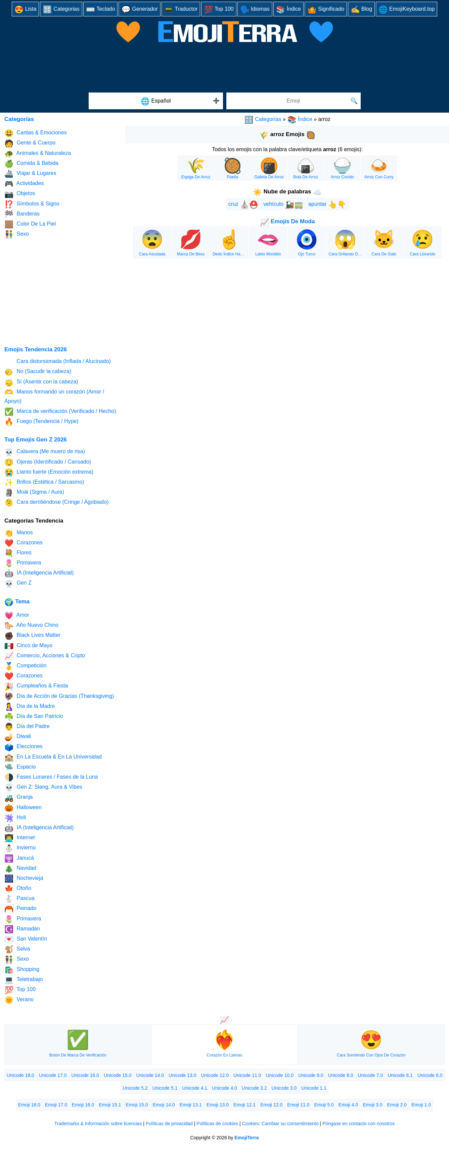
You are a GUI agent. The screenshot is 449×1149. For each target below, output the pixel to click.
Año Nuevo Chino (31, 625)
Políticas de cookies (217, 1123)
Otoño (17, 889)
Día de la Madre (29, 707)
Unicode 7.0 (370, 1075)
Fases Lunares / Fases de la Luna (51, 777)
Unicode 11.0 (247, 1075)
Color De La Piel (30, 224)
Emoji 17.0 (56, 1104)
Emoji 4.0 (348, 1104)
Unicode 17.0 (53, 1075)
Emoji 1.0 (421, 1104)
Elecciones (23, 747)
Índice (288, 9)
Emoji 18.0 (29, 1104)
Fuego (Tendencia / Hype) (41, 422)
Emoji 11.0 (298, 1104)
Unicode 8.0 (340, 1075)
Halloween (23, 808)
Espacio (20, 767)
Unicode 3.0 (284, 1088)
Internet (19, 838)
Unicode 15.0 (118, 1075)
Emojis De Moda (287, 221)
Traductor (180, 9)
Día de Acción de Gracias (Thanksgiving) (59, 696)
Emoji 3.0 (372, 1104)
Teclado (100, 9)
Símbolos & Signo (31, 204)
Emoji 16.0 (83, 1104)
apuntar (327, 204)
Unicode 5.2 (135, 1088)
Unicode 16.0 (85, 1075)
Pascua (19, 899)
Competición (25, 666)
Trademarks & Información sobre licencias (98, 1123)
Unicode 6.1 (400, 1075)
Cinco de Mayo (28, 646)
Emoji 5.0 (323, 1104)
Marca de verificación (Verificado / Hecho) (60, 412)
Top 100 (219, 9)
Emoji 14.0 (164, 1104)
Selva (17, 949)
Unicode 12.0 (215, 1075)
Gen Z (18, 584)
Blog (361, 9)
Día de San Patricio (33, 717)
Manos (18, 533)
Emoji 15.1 (110, 1104)
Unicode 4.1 (194, 1088)
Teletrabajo (23, 980)
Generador (139, 9)
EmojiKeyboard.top (406, 9)
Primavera (22, 563)
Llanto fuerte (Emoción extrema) (48, 472)
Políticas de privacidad (169, 1123)
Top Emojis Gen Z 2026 (35, 439)
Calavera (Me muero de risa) (44, 452)
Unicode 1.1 (313, 1088)
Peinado (20, 909)
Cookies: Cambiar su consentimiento (280, 1123)
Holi (15, 818)
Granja (18, 798)
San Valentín (25, 939)
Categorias (61, 9)
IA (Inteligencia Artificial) (39, 573)
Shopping (21, 970)
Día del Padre (26, 727)
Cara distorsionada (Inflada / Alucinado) (57, 362)
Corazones (23, 543)
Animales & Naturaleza (37, 153)
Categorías (262, 119)
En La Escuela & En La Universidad (53, 757)
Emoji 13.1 (191, 1104)
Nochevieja (23, 878)
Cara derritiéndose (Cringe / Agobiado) (56, 503)
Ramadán (22, 929)
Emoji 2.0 (397, 1104)
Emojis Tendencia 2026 (35, 349)
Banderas (22, 214)
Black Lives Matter (32, 636)
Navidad (20, 868)
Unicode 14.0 (150, 1075)
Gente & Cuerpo (29, 143)
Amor (16, 615)
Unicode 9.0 (310, 1075)
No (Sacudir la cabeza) (37, 372)
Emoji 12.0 (271, 1104)
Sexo (16, 234)
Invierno (20, 848)
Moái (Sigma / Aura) (34, 492)
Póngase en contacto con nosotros (358, 1123)
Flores (18, 553)
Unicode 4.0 (224, 1088)
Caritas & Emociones (35, 133)
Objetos (19, 194)
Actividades (24, 184)
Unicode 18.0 (20, 1075)
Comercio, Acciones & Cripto (44, 656)
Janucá (19, 858)
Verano (19, 1000)
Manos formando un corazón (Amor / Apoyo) (54, 396)
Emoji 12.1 (244, 1104)
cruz (243, 204)
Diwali (17, 737)
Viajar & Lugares (30, 174)
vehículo (283, 204)
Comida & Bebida (31, 164)
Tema (17, 601)
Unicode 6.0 (430, 1075)
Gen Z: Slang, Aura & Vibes (43, 787)
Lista (25, 9)
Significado (325, 9)
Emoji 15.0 (137, 1104)
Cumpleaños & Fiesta (36, 686)
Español (156, 101)
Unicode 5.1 (165, 1088)
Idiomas (255, 9)
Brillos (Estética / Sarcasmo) (44, 482)
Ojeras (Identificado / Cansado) (47, 462)
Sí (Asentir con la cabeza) (41, 382)
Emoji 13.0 (218, 1104)
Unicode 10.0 (280, 1075)
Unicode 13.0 (182, 1075)
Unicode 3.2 (254, 1088)
